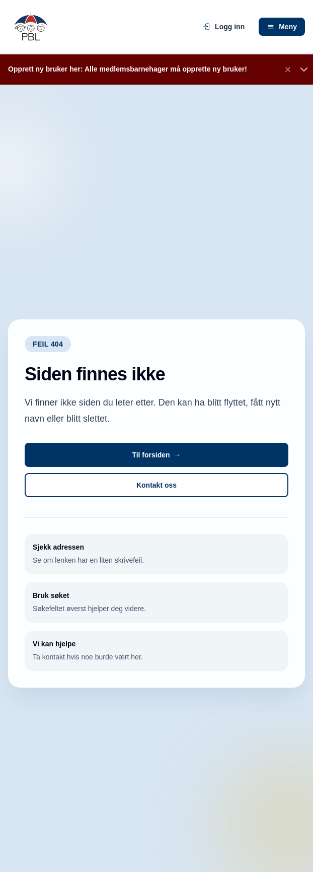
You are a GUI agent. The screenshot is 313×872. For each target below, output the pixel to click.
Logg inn (224, 27)
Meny (282, 27)
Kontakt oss (156, 485)
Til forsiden (156, 455)
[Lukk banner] (288, 69)
